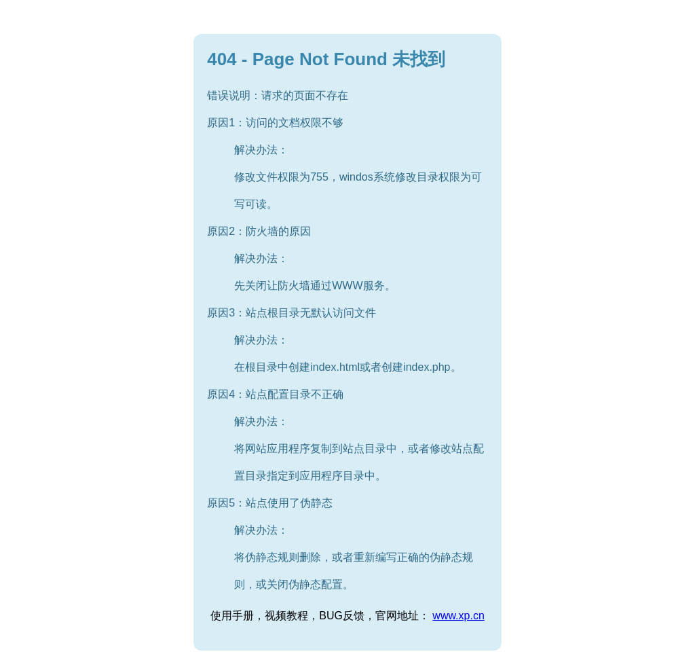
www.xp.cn (458, 615)
